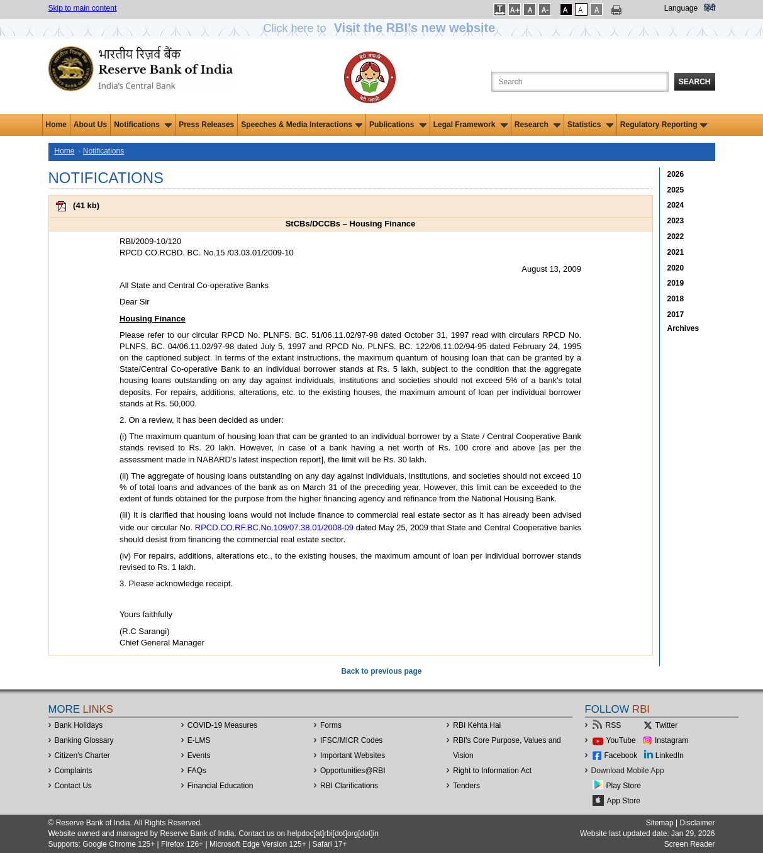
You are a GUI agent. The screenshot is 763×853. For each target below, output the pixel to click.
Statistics (590, 124)
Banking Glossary (84, 740)
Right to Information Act (492, 770)
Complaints (73, 770)
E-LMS (199, 740)
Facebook (621, 755)
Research (537, 124)
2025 (675, 190)
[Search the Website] (580, 82)
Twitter (666, 725)
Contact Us (73, 785)
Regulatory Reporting (664, 124)
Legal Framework (470, 124)
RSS (613, 725)
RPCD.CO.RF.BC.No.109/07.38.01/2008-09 (274, 527)
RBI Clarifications (349, 785)
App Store (623, 800)
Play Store (623, 785)
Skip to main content (82, 8)
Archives (683, 328)
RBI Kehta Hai (477, 725)
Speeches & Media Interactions (301, 124)
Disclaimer (697, 822)
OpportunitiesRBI (353, 770)
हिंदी (709, 8)
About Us (90, 124)
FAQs (196, 770)
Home (56, 124)
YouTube (621, 740)
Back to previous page (381, 671)
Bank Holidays (79, 725)
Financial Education (220, 785)
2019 (675, 283)
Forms (331, 725)
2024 (675, 205)
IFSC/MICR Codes (351, 740)
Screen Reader (689, 844)
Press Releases (206, 124)
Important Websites (352, 755)
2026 (675, 174)
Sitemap (660, 822)
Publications (397, 124)
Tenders (466, 785)
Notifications (143, 124)
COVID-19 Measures (222, 725)
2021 (675, 252)
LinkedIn (669, 755)
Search (695, 81)
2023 (675, 220)
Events (199, 755)
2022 (675, 236)
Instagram (671, 740)
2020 (675, 268)
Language (681, 8)
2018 (675, 298)
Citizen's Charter (82, 755)
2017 (675, 314)
